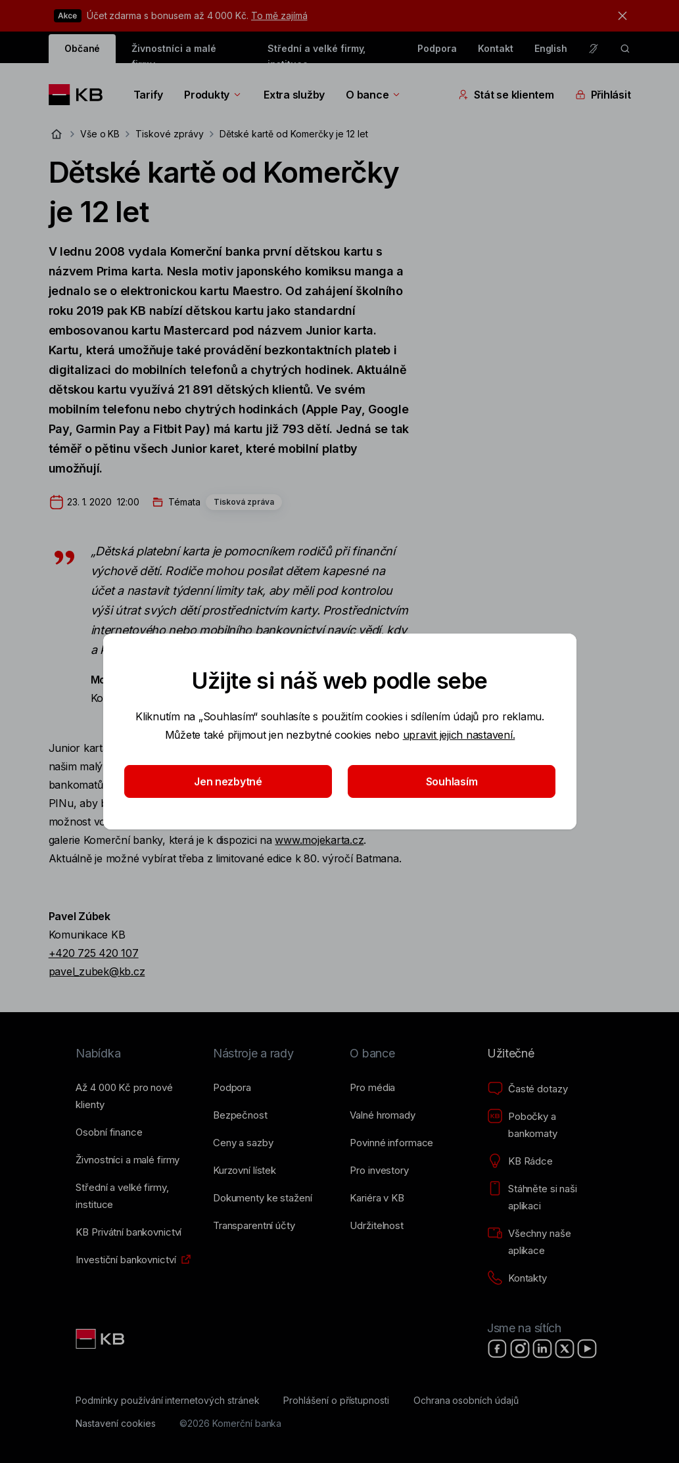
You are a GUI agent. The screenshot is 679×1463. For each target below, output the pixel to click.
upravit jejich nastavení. (458, 734)
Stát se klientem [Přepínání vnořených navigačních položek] (506, 94)
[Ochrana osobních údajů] (466, 1400)
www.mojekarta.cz (319, 840)
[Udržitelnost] (376, 1225)
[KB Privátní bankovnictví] (128, 1232)
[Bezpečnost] (240, 1115)
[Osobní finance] (109, 1132)
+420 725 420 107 (94, 953)
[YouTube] (586, 1348)
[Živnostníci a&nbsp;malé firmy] (127, 1160)
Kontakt (495, 48)
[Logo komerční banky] (80, 94)
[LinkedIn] (542, 1348)
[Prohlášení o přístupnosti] (336, 1400)
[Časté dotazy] (527, 1089)
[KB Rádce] (520, 1161)
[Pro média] (372, 1087)
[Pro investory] (379, 1170)
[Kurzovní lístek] (244, 1170)
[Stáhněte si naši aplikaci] (545, 1197)
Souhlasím (451, 781)
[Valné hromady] (382, 1115)
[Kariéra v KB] (377, 1198)
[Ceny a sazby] (243, 1142)
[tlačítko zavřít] (619, 15)
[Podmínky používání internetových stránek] (167, 1400)
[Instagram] (519, 1348)
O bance (374, 94)
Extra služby (294, 94)
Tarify (148, 94)
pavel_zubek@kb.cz (97, 971)
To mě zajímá (279, 15)
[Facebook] (497, 1348)
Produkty (213, 94)
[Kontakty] (517, 1278)
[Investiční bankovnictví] (126, 1259)
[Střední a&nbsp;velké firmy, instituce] (134, 1196)
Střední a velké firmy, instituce (316, 53)
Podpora (437, 48)
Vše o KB (100, 133)
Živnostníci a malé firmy (173, 53)
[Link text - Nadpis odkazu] (101, 1338)
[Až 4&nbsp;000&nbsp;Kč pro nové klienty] (134, 1096)
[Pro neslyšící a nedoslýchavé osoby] (593, 48)
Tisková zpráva (244, 502)
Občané (82, 48)
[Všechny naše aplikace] (545, 1242)
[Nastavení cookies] (115, 1423)
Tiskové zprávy (169, 133)
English (551, 48)
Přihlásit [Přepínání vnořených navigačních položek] (603, 94)
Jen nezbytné (228, 781)
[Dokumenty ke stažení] (262, 1198)
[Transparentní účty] (254, 1225)
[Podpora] (232, 1087)
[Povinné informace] (391, 1142)
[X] (564, 1348)
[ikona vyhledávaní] (625, 48)
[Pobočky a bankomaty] (545, 1125)
